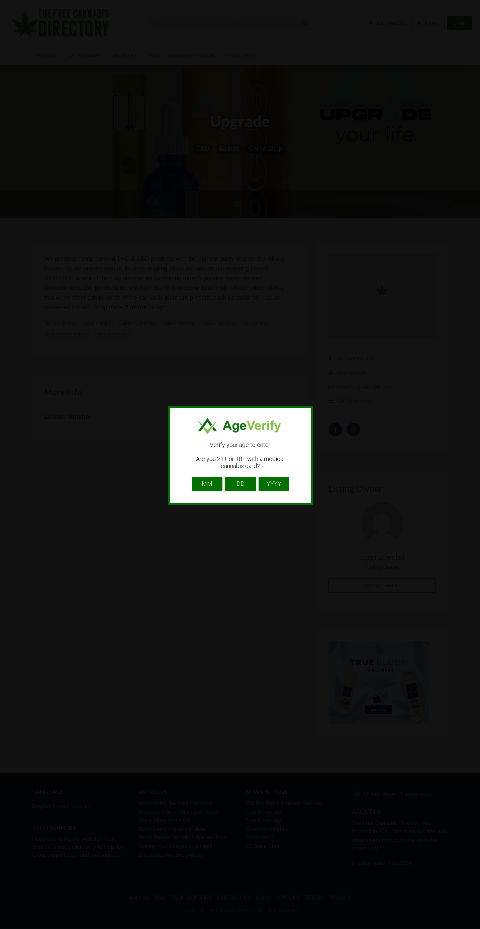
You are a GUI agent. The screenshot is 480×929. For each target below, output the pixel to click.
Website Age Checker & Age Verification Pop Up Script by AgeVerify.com (471, 927)
